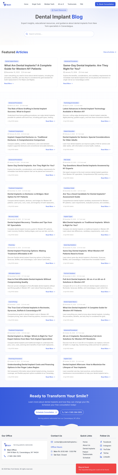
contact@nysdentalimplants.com (67, 442)
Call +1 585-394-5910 (72, 412)
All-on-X (61, 4)
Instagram (105, 446)
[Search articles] (59, 34)
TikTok (104, 453)
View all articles (109, 52)
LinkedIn (105, 457)
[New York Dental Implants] (8, 445)
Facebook (105, 442)
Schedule (85, 458)
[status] (96, 468)
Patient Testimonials (86, 453)
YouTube (105, 449)
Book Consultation (105, 4)
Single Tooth (36, 4)
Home (26, 4)
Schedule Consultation (46, 412)
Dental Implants (87, 449)
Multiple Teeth (49, 4)
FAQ (81, 4)
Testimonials (72, 4)
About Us (85, 445)
